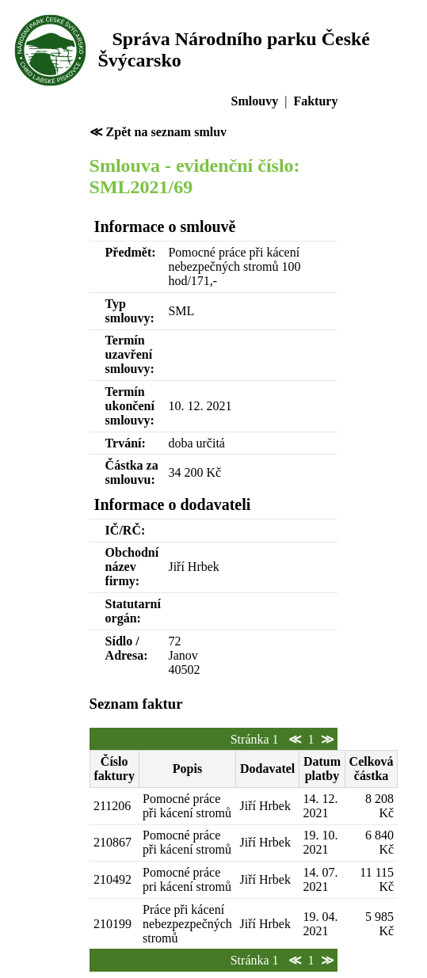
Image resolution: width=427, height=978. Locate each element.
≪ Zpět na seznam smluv (158, 132)
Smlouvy (255, 101)
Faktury (315, 101)
